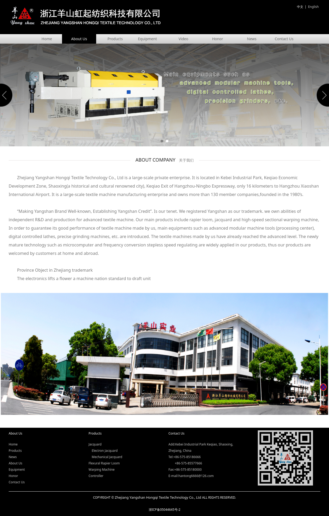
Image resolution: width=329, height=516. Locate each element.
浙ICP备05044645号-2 (165, 509)
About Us (79, 38)
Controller (96, 471)
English (313, 6)
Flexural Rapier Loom (104, 459)
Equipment (147, 38)
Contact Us (284, 38)
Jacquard (95, 440)
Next (322, 95)
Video (183, 38)
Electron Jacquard (105, 446)
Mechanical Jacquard (107, 453)
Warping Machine (102, 465)
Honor (217, 38)
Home (47, 38)
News (251, 38)
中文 (300, 6)
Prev (7, 95)
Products (115, 38)
